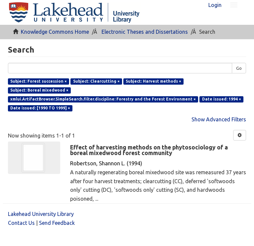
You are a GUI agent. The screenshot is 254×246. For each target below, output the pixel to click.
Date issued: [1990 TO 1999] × (40, 108)
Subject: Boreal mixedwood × (39, 90)
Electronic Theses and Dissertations (145, 32)
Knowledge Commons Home (55, 32)
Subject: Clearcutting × (96, 81)
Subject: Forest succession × (38, 81)
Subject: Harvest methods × (153, 81)
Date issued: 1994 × (221, 99)
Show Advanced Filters (218, 119)
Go (239, 68)
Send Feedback (57, 223)
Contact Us (21, 223)
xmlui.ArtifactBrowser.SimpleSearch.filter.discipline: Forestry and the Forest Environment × (103, 99)
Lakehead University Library (41, 214)
